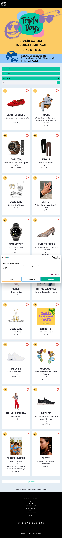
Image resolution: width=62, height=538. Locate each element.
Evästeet (31, 510)
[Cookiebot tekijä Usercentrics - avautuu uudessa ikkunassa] (53, 257)
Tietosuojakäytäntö (31, 508)
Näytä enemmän (31, 481)
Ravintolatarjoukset (31, 513)
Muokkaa (31, 279)
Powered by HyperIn (36, 533)
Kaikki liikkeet (31, 78)
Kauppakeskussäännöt (31, 506)
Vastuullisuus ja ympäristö (31, 499)
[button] (59, 4)
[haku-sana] (29, 82)
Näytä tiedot (53, 274)
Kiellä (11, 279)
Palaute (31, 503)
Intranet (31, 515)
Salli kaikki (51, 279)
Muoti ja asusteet (31, 69)
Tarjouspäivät (31, 73)
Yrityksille (31, 501)
